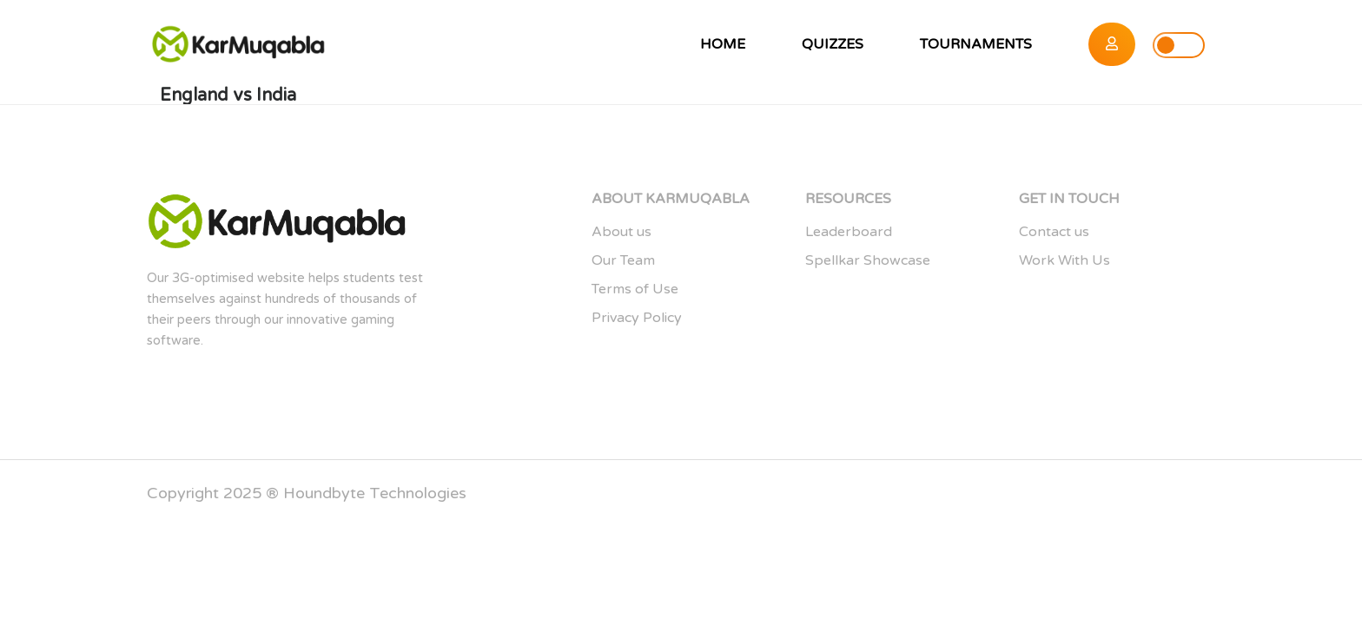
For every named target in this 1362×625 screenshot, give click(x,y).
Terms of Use (635, 289)
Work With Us (1064, 260)
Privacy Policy (637, 318)
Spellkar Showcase (867, 260)
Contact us (1054, 232)
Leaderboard (848, 232)
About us (621, 232)
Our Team (623, 260)
